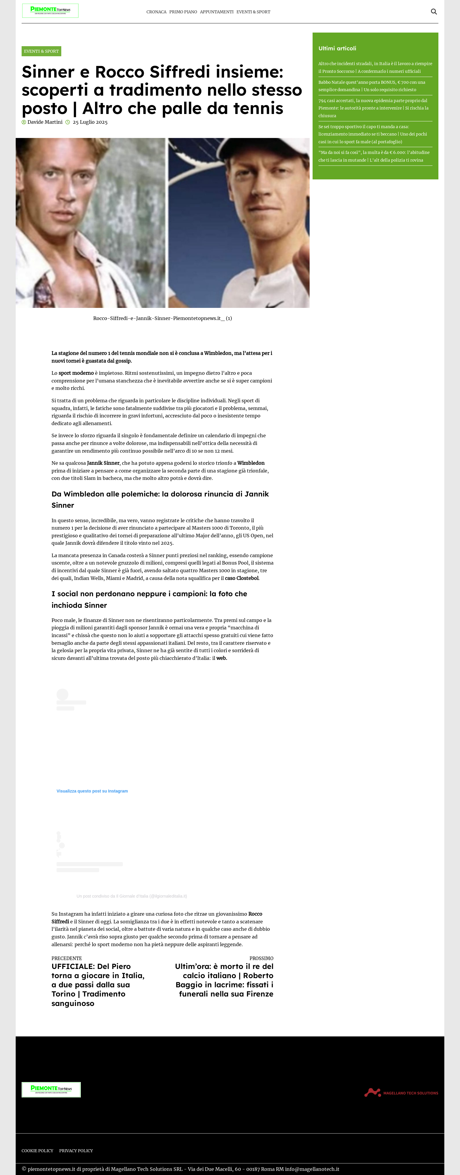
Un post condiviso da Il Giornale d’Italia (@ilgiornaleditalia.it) (132, 896)
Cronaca (156, 12)
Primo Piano (183, 12)
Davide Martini (45, 122)
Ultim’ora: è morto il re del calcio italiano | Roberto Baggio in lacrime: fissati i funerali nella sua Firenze (224, 977)
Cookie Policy (37, 1150)
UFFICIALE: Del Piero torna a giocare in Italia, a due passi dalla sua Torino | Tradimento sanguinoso (102, 981)
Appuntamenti (217, 12)
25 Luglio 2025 (90, 122)
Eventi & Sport (253, 12)
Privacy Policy (76, 1150)
